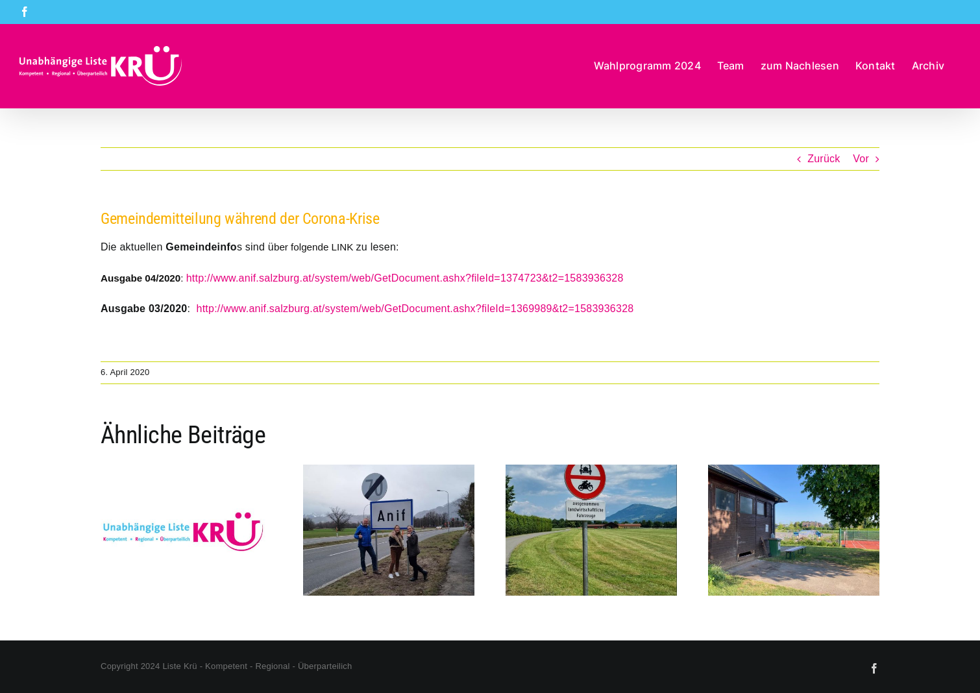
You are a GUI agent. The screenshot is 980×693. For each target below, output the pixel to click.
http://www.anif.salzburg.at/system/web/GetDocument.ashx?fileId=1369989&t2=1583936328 (415, 308)
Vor (861, 158)
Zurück (823, 158)
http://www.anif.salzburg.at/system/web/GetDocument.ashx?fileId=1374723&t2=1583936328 (405, 278)
